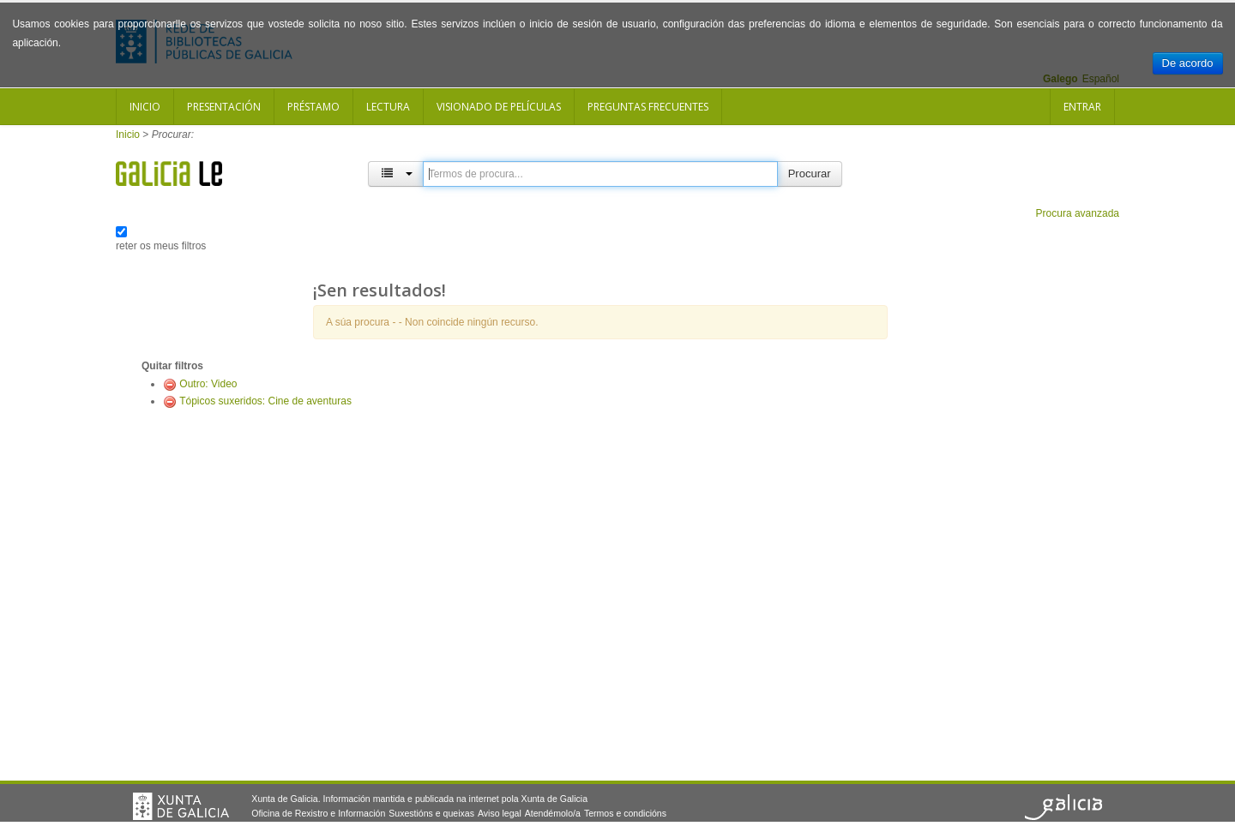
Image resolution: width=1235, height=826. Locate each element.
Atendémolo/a (553, 813)
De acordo (1188, 63)
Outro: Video (208, 384)
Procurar (809, 173)
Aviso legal (499, 813)
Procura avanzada (1077, 213)
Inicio (145, 106)
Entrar (1082, 106)
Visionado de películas (499, 106)
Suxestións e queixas (431, 813)
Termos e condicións (625, 813)
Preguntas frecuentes (647, 106)
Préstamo (313, 106)
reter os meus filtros (161, 246)
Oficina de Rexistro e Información (318, 813)
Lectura (388, 106)
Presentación (224, 106)
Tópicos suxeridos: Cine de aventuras (265, 401)
